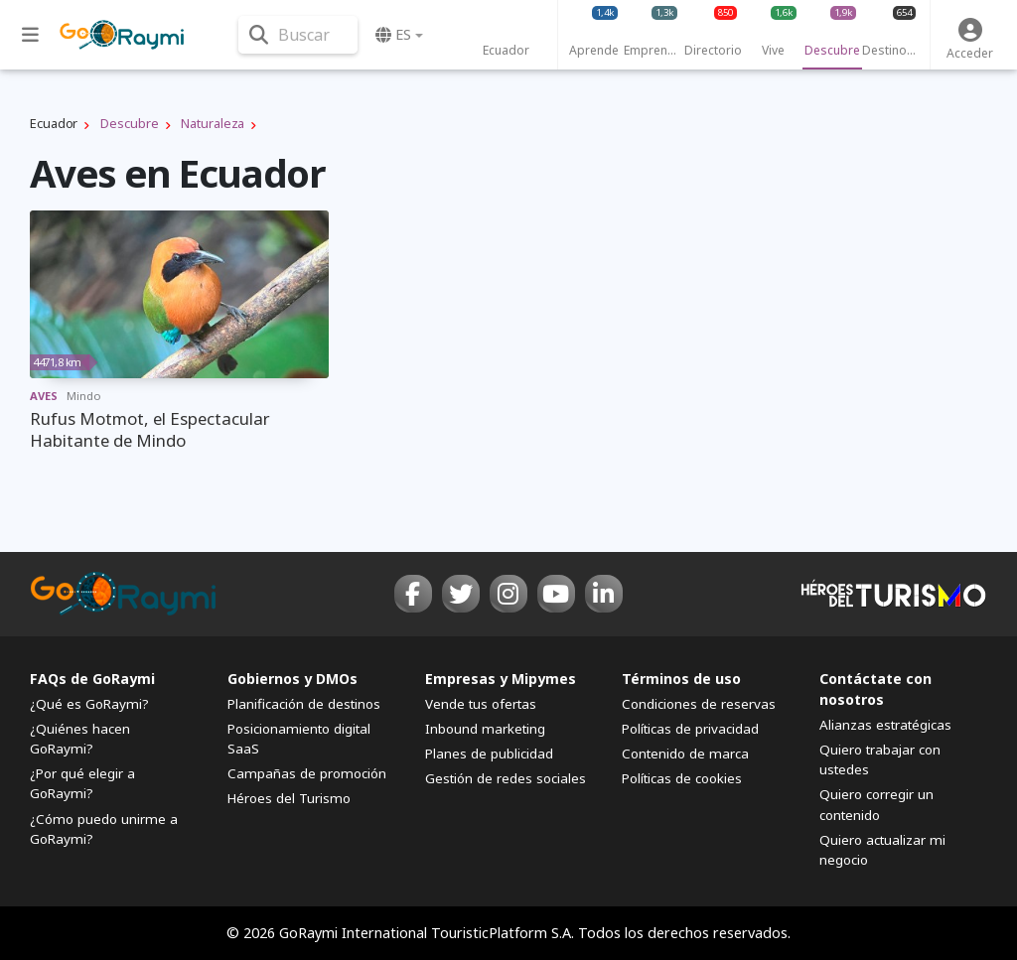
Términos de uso (681, 678)
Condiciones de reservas (699, 704)
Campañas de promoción (306, 773)
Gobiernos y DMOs (292, 678)
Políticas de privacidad (690, 729)
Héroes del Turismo (289, 798)
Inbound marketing (485, 729)
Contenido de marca (685, 753)
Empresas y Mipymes (500, 678)
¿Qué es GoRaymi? (89, 704)
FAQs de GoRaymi (92, 678)
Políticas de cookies (682, 778)
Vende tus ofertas (480, 704)
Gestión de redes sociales (505, 778)
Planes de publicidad (489, 753)
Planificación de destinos (303, 704)
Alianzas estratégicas (885, 725)
